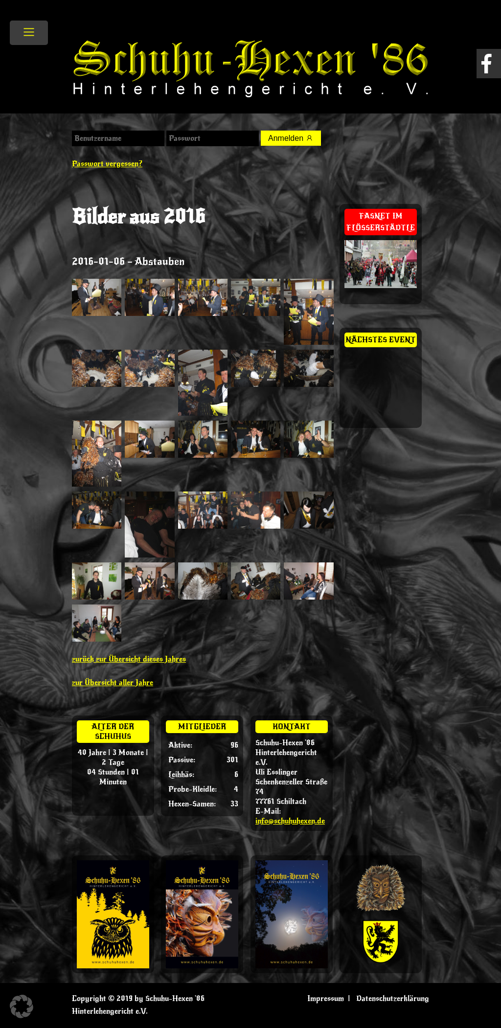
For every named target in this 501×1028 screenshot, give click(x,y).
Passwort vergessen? (107, 164)
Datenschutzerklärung (392, 999)
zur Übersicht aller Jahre (112, 683)
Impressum (325, 999)
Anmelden (291, 138)
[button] (21, 1006)
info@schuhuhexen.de (290, 821)
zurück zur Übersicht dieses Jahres (129, 659)
